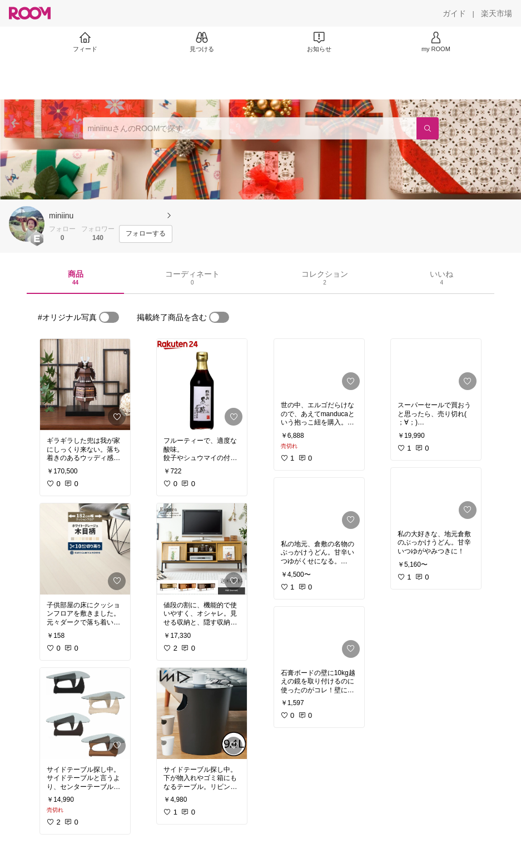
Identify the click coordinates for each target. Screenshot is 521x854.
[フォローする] (145, 234)
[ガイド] (454, 13)
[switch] (109, 317)
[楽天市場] (496, 13)
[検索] (427, 128)
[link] (85, 384)
